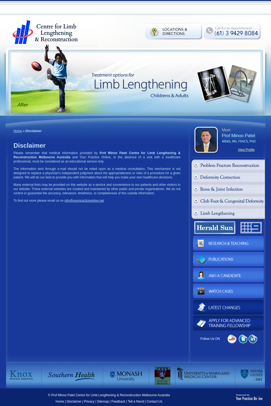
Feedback (118, 401)
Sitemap (103, 401)
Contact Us (154, 401)
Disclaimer (74, 401)
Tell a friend (136, 401)
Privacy (89, 401)
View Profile (246, 150)
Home (17, 131)
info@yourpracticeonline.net (84, 200)
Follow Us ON (210, 339)
